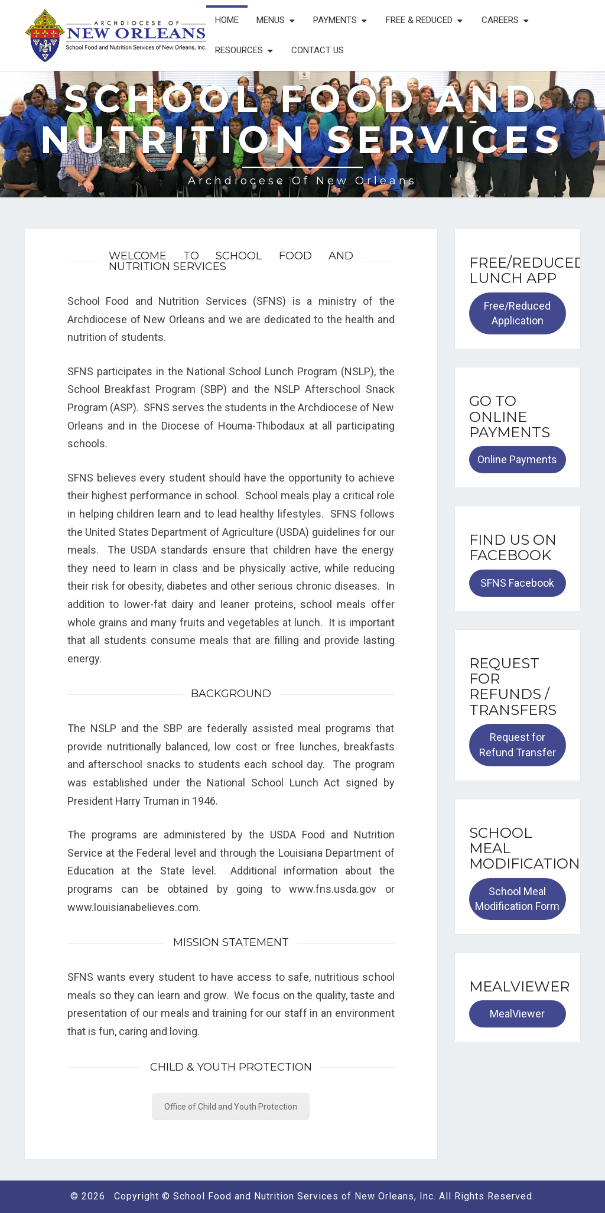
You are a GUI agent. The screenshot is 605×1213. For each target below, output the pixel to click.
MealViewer (517, 1013)
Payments (335, 20)
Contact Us (317, 50)
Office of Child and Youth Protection (230, 1106)
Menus (270, 20)
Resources (239, 50)
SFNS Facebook (517, 583)
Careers (500, 20)
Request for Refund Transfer (517, 745)
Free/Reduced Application (517, 313)
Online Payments (517, 459)
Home (227, 20)
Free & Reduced (419, 20)
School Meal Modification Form (517, 899)
